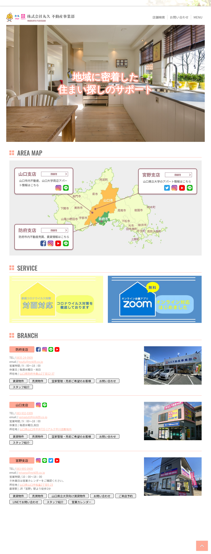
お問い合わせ (107, 381)
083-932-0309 (24, 413)
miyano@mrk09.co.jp (32, 472)
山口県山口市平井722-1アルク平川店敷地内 (46, 429)
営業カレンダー (81, 502)
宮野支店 (22, 460)
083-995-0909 (24, 469)
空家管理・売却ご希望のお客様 (71, 381)
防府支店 (22, 349)
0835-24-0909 (24, 358)
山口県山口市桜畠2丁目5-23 (36, 485)
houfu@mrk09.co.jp (31, 362)
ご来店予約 (126, 496)
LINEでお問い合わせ (25, 502)
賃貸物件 (18, 381)
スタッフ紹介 (21, 387)
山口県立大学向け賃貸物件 (68, 496)
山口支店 (22, 405)
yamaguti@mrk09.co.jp (33, 417)
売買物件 (38, 381)
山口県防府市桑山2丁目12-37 (37, 374)
